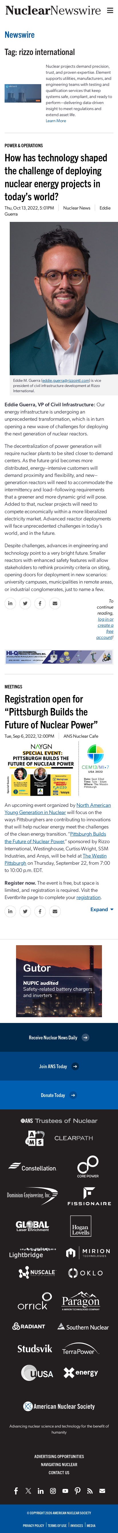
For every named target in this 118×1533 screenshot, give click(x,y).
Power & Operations (24, 145)
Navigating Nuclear (59, 1464)
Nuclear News (76, 208)
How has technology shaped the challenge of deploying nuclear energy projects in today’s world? (56, 176)
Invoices (76, 1525)
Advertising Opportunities (59, 1456)
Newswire (20, 34)
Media (91, 1525)
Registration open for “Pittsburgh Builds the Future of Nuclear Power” (51, 711)
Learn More (56, 120)
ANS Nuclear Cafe (81, 736)
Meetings (13, 686)
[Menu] (108, 10)
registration (88, 897)
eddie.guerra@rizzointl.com (65, 380)
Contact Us (59, 1472)
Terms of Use (57, 1525)
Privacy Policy (33, 1525)
